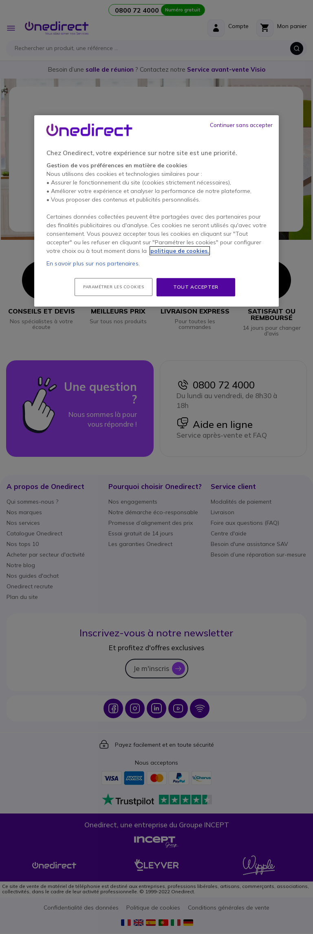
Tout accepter (195, 287)
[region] (156, 211)
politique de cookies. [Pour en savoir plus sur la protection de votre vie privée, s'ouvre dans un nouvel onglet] (179, 250)
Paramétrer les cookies (113, 286)
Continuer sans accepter (241, 125)
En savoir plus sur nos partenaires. (93, 263)
